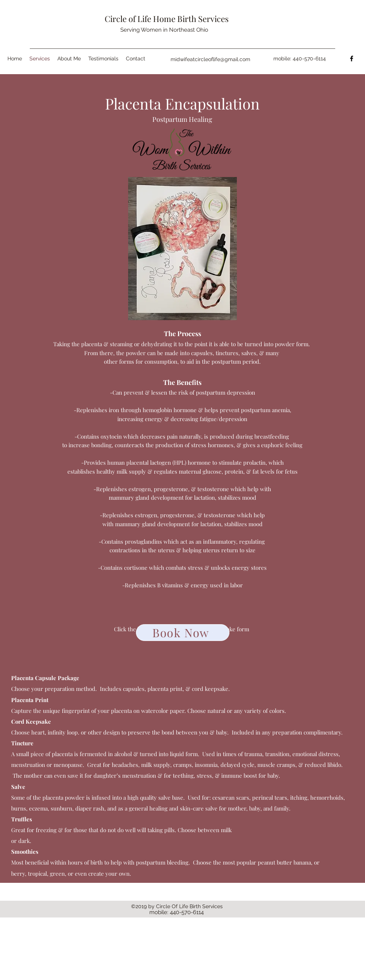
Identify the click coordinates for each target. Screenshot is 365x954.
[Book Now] (182, 632)
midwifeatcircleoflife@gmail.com (210, 59)
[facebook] (351, 58)
